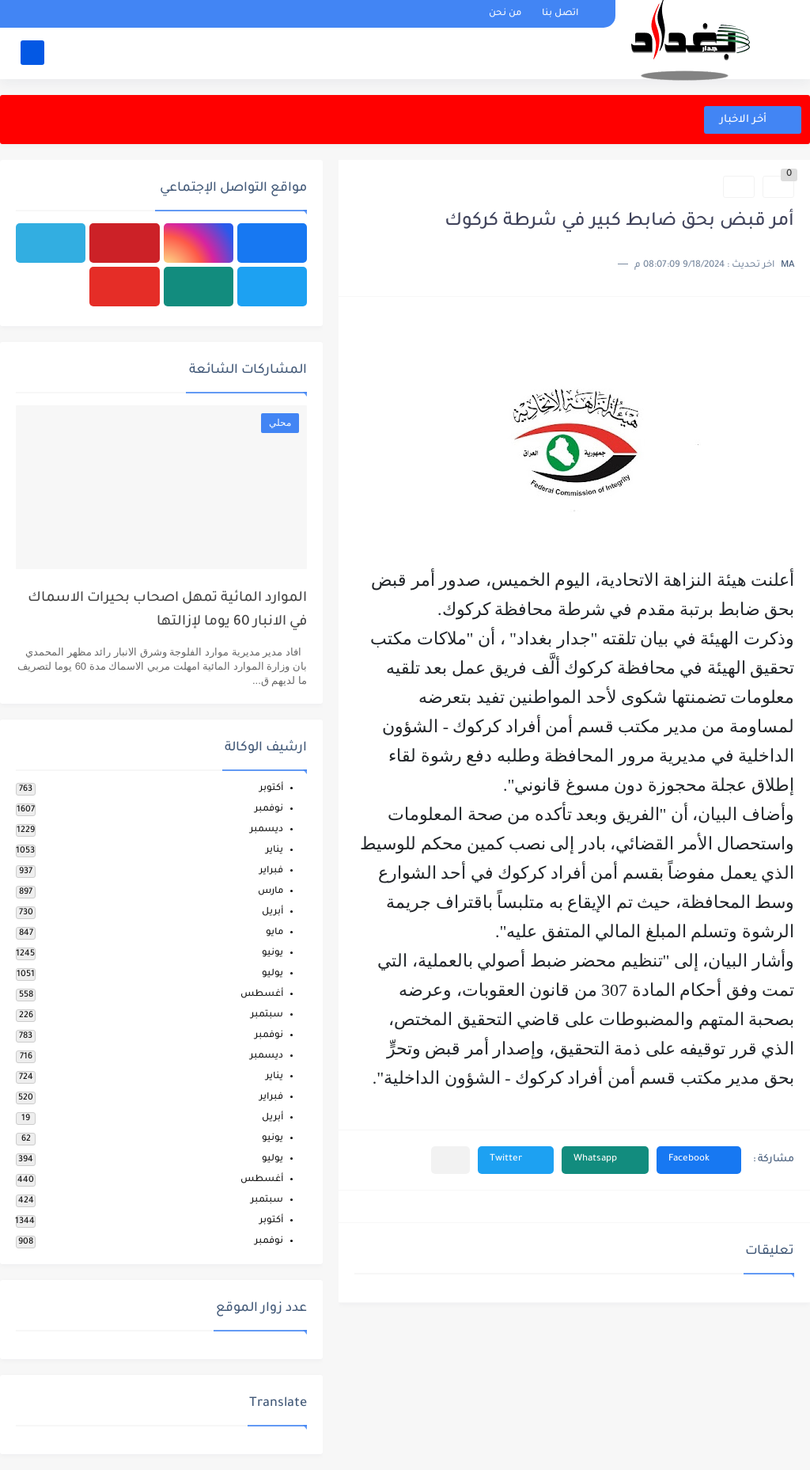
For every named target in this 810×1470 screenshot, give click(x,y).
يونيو (272, 953)
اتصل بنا (560, 14)
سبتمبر (267, 1015)
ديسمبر (266, 830)
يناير (274, 850)
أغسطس (261, 994)
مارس (270, 892)
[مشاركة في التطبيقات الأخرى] (450, 1160)
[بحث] (32, 52)
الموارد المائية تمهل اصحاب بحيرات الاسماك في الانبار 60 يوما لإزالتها (167, 610)
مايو (274, 933)
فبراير (271, 871)
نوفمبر (269, 809)
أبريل (272, 912)
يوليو (272, 974)
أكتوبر (271, 789)
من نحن (505, 14)
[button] (699, 1160)
